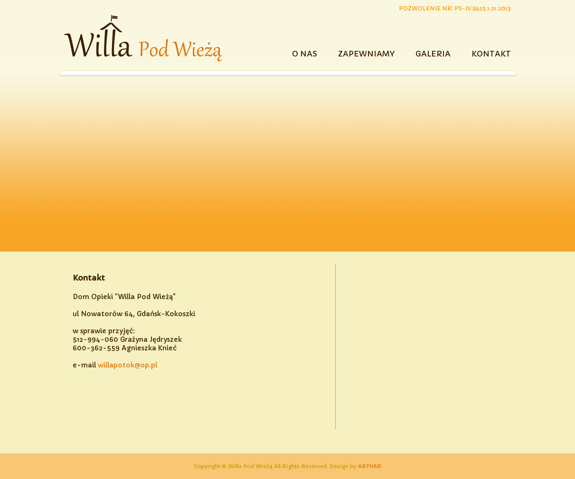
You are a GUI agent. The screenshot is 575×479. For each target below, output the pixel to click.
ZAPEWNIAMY (366, 53)
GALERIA (433, 53)
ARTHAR (369, 466)
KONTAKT (491, 53)
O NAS (304, 53)
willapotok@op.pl (127, 365)
